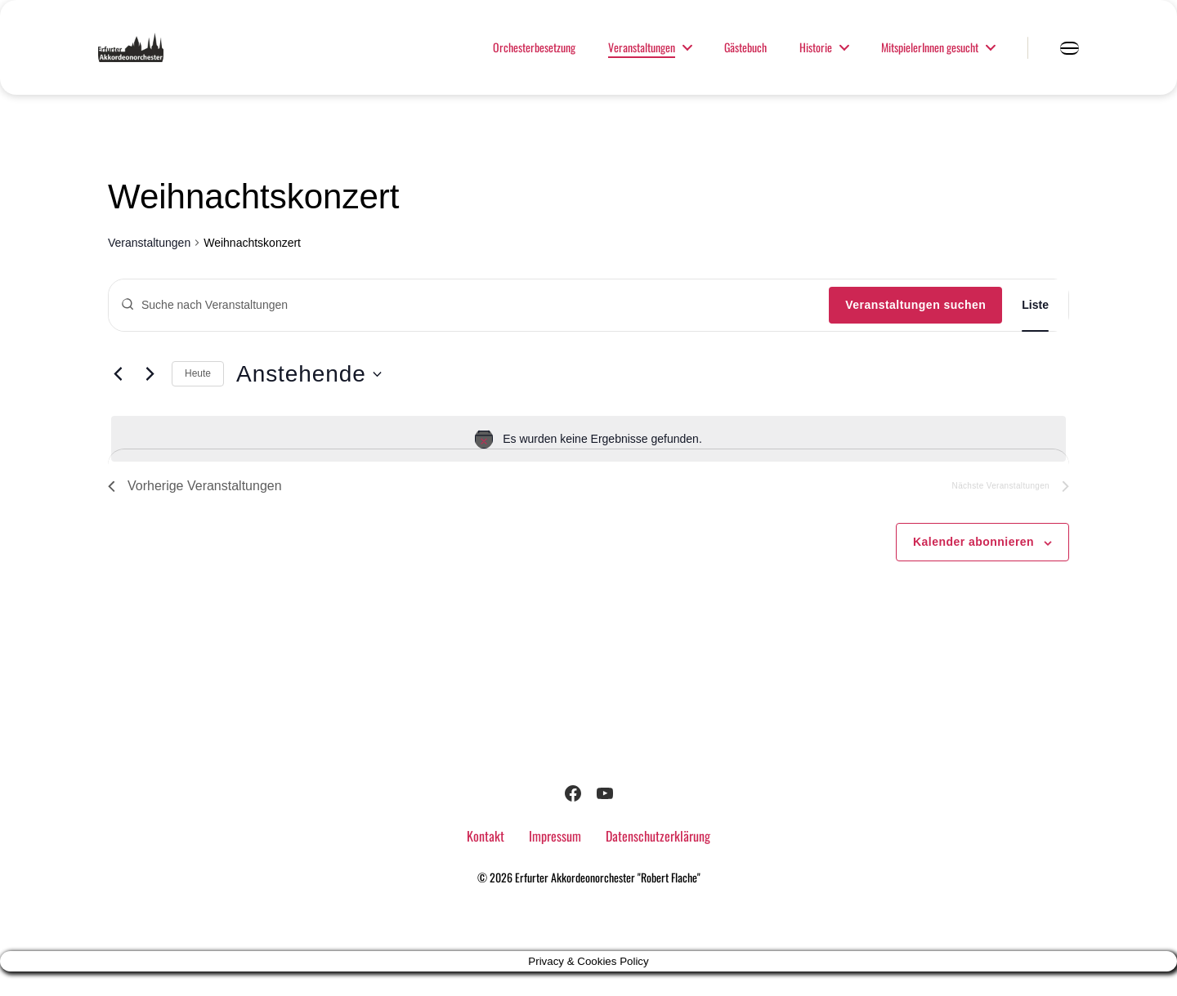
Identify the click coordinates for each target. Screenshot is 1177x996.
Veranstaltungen (641, 60)
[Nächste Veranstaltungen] (149, 399)
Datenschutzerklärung (658, 860)
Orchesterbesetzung (534, 60)
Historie (815, 60)
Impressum (555, 860)
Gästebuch (745, 60)
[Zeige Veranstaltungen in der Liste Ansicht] (1035, 329)
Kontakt (485, 860)
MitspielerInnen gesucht (929, 60)
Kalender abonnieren (973, 566)
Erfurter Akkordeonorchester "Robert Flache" (607, 901)
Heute (198, 398)
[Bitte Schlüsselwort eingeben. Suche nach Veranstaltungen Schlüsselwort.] (469, 329)
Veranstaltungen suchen (915, 329)
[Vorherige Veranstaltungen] (118, 399)
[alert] (588, 463)
